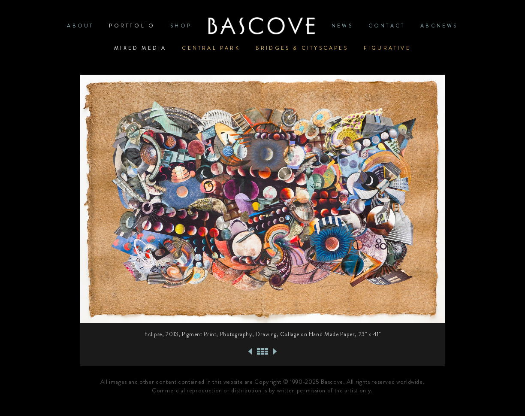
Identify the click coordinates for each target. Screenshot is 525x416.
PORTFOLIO (132, 26)
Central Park (211, 48)
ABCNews (439, 26)
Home (261, 26)
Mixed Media (140, 48)
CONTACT (386, 26)
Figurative (387, 48)
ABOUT (80, 26)
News (342, 26)
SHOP (181, 26)
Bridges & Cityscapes (302, 48)
